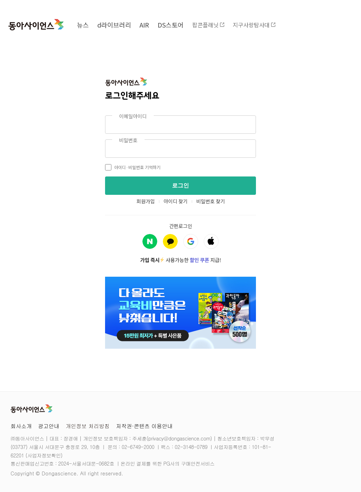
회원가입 (145, 201)
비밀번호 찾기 (210, 201)
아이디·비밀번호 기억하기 (132, 167)
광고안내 (48, 426)
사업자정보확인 (44, 455)
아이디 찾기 (176, 201)
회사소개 (21, 426)
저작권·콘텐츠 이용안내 (144, 426)
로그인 (180, 185)
